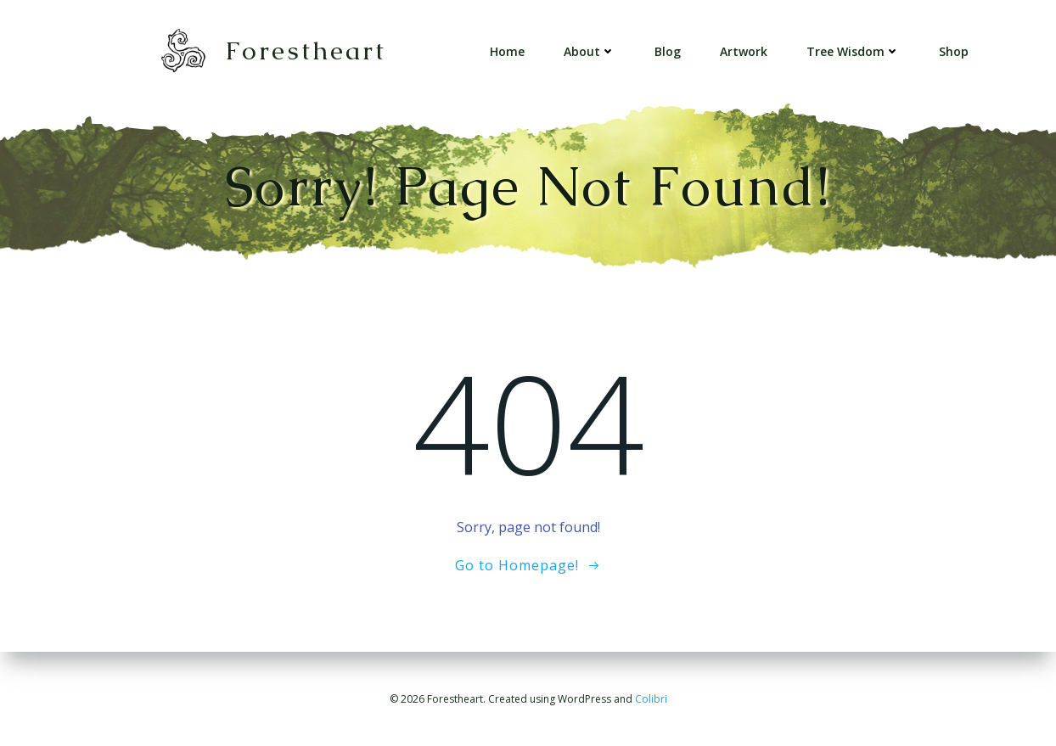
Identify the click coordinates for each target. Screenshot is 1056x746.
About (589, 51)
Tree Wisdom (853, 51)
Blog (667, 51)
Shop (954, 51)
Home (507, 51)
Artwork (743, 51)
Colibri (651, 699)
